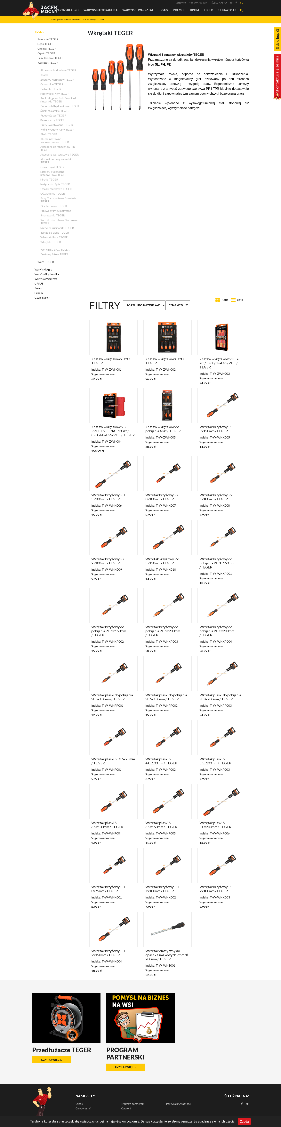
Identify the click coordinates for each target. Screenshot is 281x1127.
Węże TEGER (45, 261)
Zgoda (244, 1121)
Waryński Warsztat (138, 10)
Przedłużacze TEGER (53, 115)
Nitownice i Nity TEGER (54, 93)
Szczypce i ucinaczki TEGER (57, 227)
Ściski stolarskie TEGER (54, 110)
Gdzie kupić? (42, 297)
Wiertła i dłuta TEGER (54, 237)
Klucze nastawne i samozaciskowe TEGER (54, 140)
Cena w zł (176, 305)
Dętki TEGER (45, 43)
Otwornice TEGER (51, 84)
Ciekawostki (227, 10)
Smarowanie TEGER (52, 215)
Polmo (178, 10)
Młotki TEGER (49, 179)
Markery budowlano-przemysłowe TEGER (53, 173)
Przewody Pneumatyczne (55, 210)
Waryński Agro (67, 10)
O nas (79, 1103)
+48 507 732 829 (198, 2)
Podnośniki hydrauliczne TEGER (59, 106)
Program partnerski (132, 1103)
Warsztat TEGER (80, 19)
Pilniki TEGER (48, 134)
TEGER (208, 10)
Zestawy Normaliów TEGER (57, 79)
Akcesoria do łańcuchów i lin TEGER (57, 148)
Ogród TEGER (46, 53)
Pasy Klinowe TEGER (50, 58)
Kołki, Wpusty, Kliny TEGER (57, 129)
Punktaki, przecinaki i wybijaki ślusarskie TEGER (58, 100)
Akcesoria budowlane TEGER (58, 70)
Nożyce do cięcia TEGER (55, 184)
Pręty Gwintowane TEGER (56, 124)
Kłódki (44, 74)
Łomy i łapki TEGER (52, 167)
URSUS (163, 10)
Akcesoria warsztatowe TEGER (59, 154)
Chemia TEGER (46, 48)
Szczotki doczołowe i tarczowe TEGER (58, 221)
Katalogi (126, 1108)
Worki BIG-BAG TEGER (54, 249)
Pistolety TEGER (50, 89)
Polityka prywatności (178, 1103)
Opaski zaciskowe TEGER (56, 188)
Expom (194, 10)
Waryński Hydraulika (100, 10)
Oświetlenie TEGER (52, 193)
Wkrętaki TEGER (97, 19)
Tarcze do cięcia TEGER (54, 232)
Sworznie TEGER (47, 39)
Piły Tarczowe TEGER (53, 206)
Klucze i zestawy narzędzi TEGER (55, 160)
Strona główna (57, 19)
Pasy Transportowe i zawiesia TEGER (58, 200)
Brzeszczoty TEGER (52, 120)
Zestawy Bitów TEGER (54, 254)
